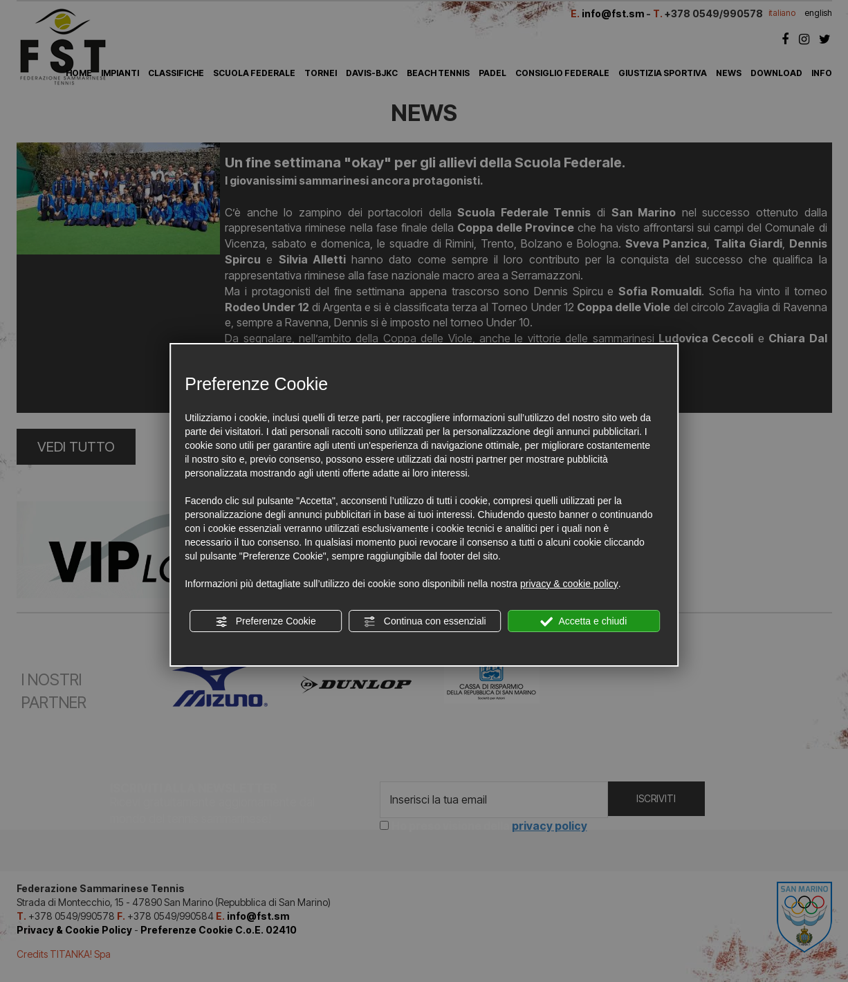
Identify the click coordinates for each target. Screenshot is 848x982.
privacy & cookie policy (569, 583)
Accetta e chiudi (583, 621)
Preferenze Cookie (265, 621)
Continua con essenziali (424, 621)
